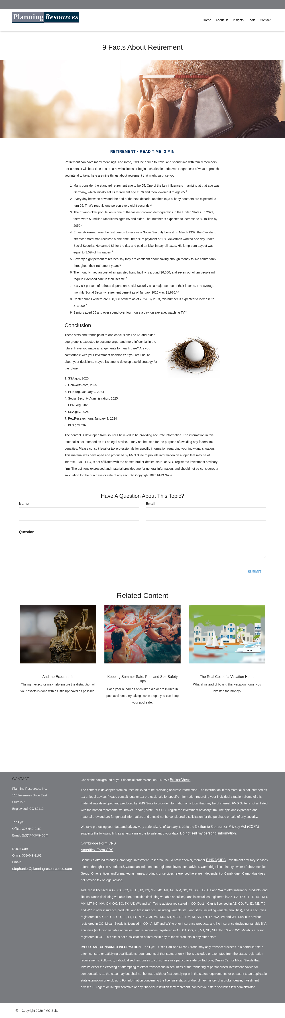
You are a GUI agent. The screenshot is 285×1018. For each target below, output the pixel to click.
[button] (222, 20)
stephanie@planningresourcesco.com (42, 869)
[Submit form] (254, 572)
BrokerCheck (180, 780)
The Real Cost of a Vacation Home (227, 677)
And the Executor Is (57, 677)
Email (150, 504)
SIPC (222, 860)
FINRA (211, 860)
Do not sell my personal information (208, 833)
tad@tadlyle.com (35, 835)
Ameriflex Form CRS (97, 850)
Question (26, 532)
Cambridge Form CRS (98, 843)
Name (24, 504)
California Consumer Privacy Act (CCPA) (227, 826)
